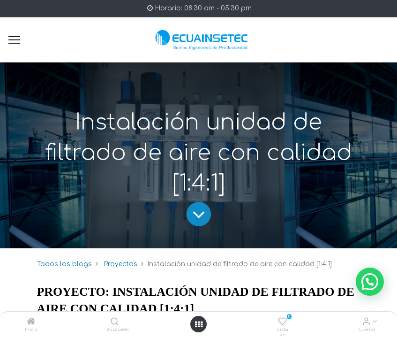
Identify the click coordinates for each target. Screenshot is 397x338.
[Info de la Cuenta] (366, 322)
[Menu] (14, 40)
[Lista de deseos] (282, 322)
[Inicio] (31, 322)
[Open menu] (198, 324)
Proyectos (120, 264)
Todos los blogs (64, 264)
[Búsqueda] (114, 322)
